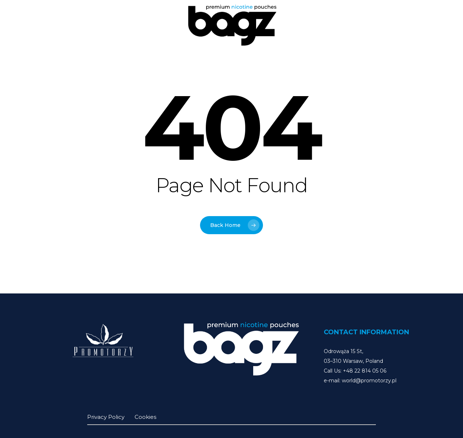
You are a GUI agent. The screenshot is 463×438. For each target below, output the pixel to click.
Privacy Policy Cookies (121, 416)
